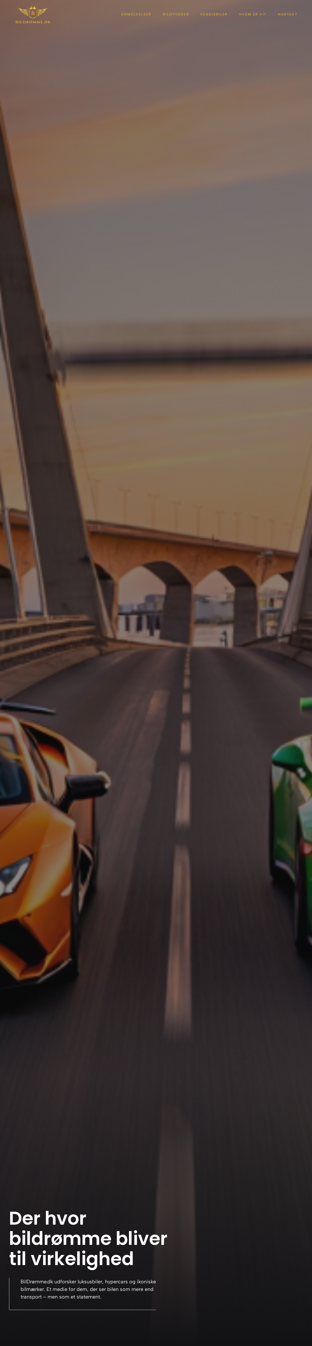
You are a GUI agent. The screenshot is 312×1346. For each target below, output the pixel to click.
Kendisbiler (214, 14)
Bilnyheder (176, 14)
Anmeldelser (136, 14)
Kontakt (287, 14)
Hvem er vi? (253, 14)
